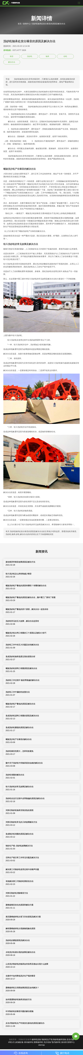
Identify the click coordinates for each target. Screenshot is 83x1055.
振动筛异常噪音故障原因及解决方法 (20, 562)
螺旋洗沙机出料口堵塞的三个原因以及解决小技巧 (26, 633)
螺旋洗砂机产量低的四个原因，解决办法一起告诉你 (27, 609)
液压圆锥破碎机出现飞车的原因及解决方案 (23, 917)
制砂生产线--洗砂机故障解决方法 (19, 846)
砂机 (65, 56)
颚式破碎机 (56, 1042)
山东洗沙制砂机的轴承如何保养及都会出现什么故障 (27, 964)
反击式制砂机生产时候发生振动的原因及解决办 (25, 1023)
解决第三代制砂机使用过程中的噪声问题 (22, 869)
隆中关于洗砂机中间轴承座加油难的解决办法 (24, 763)
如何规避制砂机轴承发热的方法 (19, 999)
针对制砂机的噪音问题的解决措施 (19, 1011)
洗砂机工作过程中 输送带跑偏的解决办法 (22, 680)
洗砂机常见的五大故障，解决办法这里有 (22, 621)
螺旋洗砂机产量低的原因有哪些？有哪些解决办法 (26, 586)
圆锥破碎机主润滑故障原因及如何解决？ (22, 988)
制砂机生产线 (47, 1039)
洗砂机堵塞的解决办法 (15, 775)
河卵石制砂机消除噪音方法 (17, 893)
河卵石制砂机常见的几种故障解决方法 (21, 822)
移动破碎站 (28, 1042)
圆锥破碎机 (38, 1042)
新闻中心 (26, 24)
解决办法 (11, 62)
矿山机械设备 (18, 1042)
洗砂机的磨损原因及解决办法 (18, 940)
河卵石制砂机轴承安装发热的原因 (19, 810)
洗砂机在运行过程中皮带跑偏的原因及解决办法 (25, 798)
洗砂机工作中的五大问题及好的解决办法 (22, 645)
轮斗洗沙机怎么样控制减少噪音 (19, 574)
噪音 (11, 56)
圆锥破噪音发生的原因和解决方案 (19, 905)
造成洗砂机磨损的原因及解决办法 (19, 727)
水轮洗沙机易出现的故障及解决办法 (20, 952)
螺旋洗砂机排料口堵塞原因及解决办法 (21, 668)
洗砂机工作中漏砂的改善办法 (18, 692)
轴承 (47, 56)
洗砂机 (29, 56)
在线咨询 (21, 1053)
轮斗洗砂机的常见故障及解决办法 (19, 787)
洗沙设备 (47, 1042)
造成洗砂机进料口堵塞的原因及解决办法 (22, 716)
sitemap (41, 1045)
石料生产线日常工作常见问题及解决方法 (22, 858)
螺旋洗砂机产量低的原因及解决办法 (20, 704)
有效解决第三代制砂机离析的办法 (19, 881)
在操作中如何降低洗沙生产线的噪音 (20, 976)
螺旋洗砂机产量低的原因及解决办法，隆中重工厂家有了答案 (31, 597)
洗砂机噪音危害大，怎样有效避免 (19, 751)
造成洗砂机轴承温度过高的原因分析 (20, 657)
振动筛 (64, 1042)
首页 (19, 24)
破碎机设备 (36, 1039)
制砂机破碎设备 (59, 1039)
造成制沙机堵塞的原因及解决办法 (19, 834)
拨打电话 (62, 1053)
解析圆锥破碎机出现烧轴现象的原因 (20, 929)
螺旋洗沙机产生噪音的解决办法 (19, 739)
